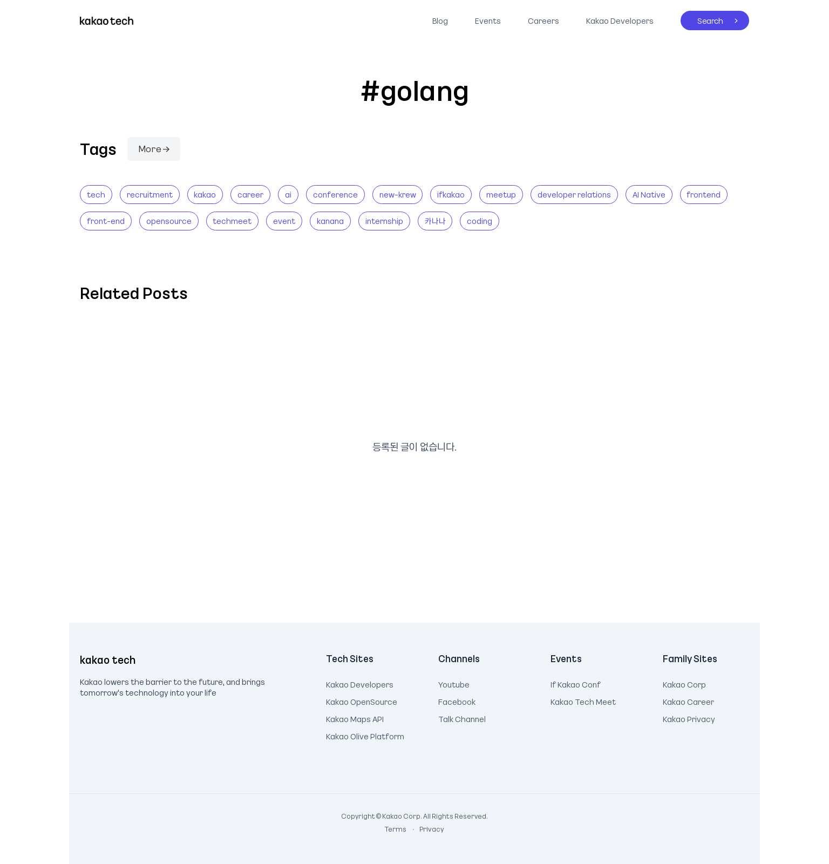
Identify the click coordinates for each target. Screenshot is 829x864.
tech (96, 194)
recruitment (150, 194)
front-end (106, 220)
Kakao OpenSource (361, 700)
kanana (330, 220)
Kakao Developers (617, 18)
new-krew (397, 194)
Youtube (454, 683)
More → (153, 148)
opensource (169, 220)
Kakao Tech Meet (583, 700)
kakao (205, 194)
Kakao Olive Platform (365, 735)
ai (288, 194)
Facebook (456, 700)
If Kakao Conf (576, 683)
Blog (440, 20)
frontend (704, 194)
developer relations (574, 194)
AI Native (649, 194)
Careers (543, 20)
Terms (396, 829)
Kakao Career (688, 700)
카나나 (435, 220)
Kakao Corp (684, 683)
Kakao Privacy (689, 717)
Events (488, 20)
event (284, 220)
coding (479, 220)
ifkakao (451, 194)
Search (702, 18)
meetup (501, 194)
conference (335, 194)
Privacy (425, 829)
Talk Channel (462, 717)
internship (384, 220)
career (250, 194)
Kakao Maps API (355, 717)
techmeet (232, 220)
